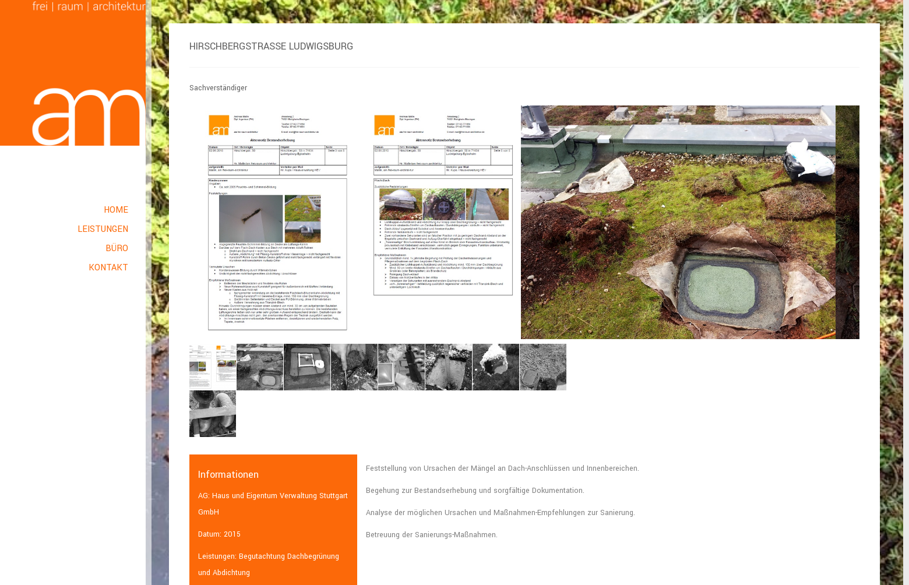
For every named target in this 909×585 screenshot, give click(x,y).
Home (116, 210)
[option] (355, 222)
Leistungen (102, 229)
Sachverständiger (218, 88)
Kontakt (108, 268)
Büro (116, 248)
